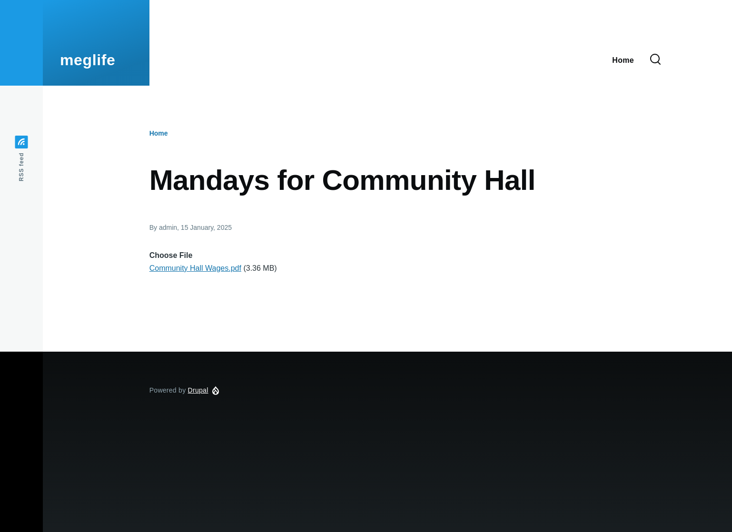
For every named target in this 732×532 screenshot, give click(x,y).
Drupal (198, 390)
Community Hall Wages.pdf (195, 268)
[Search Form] (655, 60)
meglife (88, 60)
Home (158, 133)
